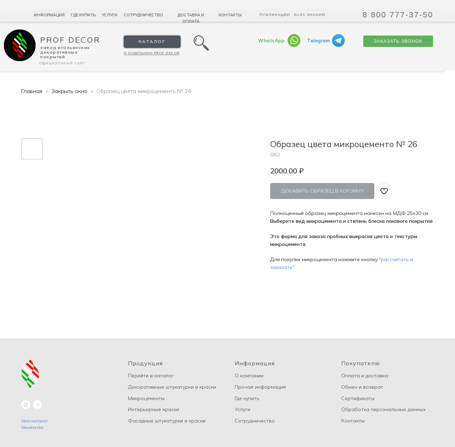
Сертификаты (358, 398)
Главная (31, 91)
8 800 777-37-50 (398, 14)
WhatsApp (271, 40)
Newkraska (32, 427)
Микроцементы (146, 398)
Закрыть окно (70, 91)
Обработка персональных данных (383, 409)
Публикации (274, 14)
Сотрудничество (143, 14)
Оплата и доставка (364, 375)
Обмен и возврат (362, 387)
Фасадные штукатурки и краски (166, 421)
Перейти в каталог (151, 375)
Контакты (230, 14)
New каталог (34, 421)
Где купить (83, 14)
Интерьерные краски (153, 409)
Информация (49, 14)
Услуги (109, 14)
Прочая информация (260, 387)
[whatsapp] (25, 404)
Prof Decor (70, 40)
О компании (249, 375)
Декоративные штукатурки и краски (172, 387)
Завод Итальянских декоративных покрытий (65, 52)
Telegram (318, 40)
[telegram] (37, 404)
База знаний (309, 14)
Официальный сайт (62, 62)
